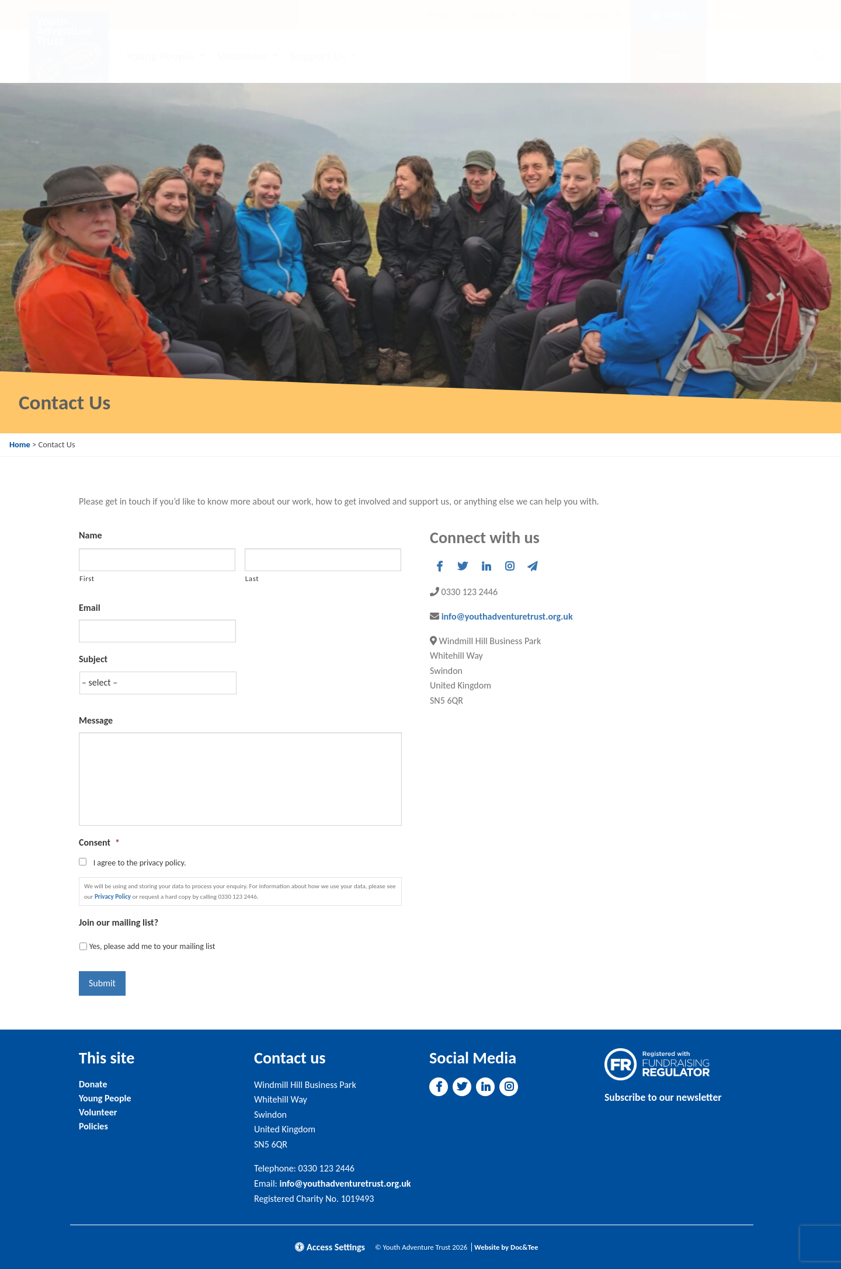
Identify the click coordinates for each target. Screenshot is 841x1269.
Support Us (318, 56)
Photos (545, 14)
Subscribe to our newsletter (663, 1097)
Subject (93, 659)
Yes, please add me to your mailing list (152, 946)
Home (438, 14)
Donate (93, 1084)
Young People (160, 56)
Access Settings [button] (330, 1247)
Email (89, 607)
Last (252, 578)
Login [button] (668, 14)
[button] (439, 566)
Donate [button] (669, 55)
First (87, 578)
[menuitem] (438, 15)
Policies (93, 1126)
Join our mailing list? (118, 922)
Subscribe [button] (735, 14)
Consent (99, 842)
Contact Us (600, 14)
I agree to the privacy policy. (139, 863)
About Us (488, 14)
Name (90, 535)
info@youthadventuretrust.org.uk (507, 616)
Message (96, 720)
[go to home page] (69, 50)
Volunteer (242, 56)
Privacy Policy (113, 897)
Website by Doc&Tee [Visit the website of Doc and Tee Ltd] (506, 1247)
